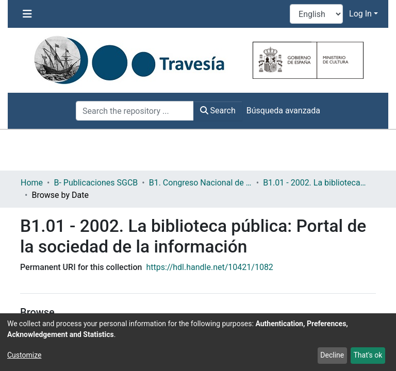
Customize (24, 355)
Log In (360, 14)
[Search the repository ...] (135, 111)
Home (32, 183)
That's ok (367, 355)
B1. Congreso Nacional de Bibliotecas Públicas (200, 183)
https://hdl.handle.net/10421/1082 (209, 267)
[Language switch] (316, 14)
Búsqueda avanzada (283, 110)
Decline (332, 355)
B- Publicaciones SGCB (96, 183)
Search (218, 110)
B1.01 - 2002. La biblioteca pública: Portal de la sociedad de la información (314, 183)
